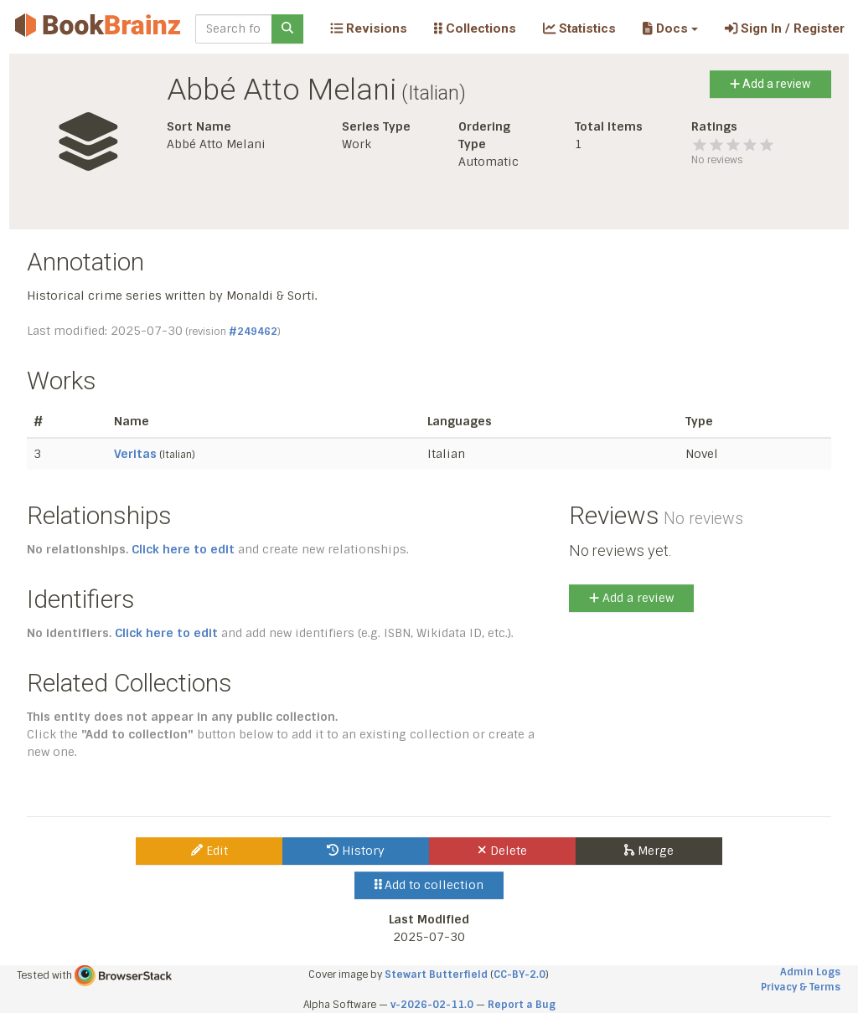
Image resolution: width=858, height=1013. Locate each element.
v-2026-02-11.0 (431, 1004)
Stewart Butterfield (436, 974)
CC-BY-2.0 (519, 974)
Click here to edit (183, 549)
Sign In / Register (785, 28)
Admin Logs (810, 972)
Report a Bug (522, 1004)
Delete (502, 850)
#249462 (253, 331)
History (356, 850)
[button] (670, 28)
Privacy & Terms (800, 987)
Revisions (368, 28)
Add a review (770, 83)
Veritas (135, 453)
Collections (475, 28)
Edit (209, 850)
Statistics (579, 28)
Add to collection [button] (429, 884)
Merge (649, 850)
